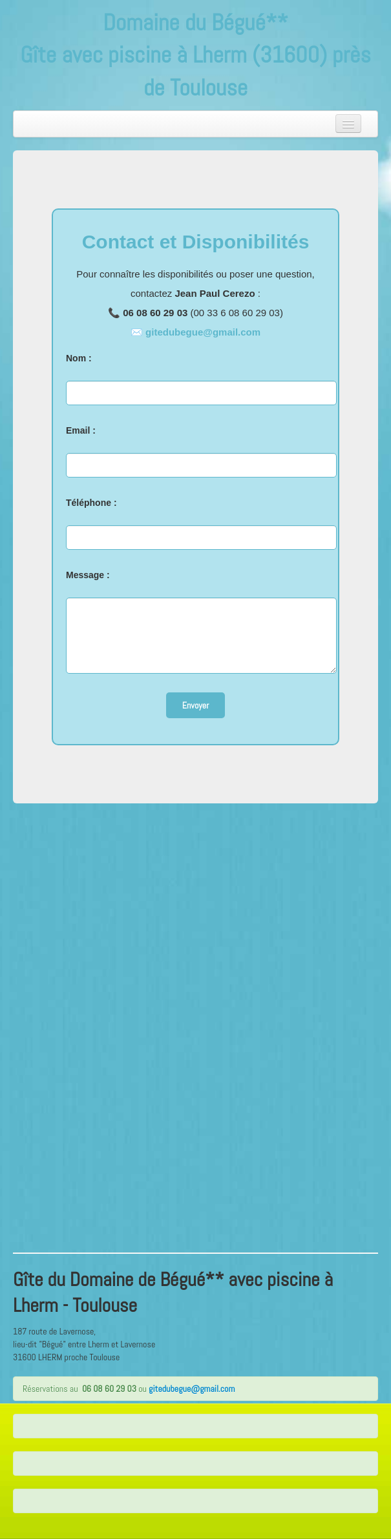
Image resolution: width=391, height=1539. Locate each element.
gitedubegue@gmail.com (202, 332)
